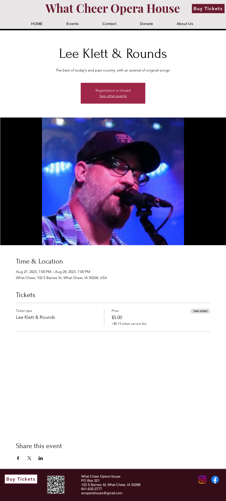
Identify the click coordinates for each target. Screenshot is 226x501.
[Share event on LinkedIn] (41, 458)
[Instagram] (202, 479)
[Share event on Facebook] (18, 458)
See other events (113, 96)
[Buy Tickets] (208, 8)
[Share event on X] (29, 458)
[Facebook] (215, 479)
